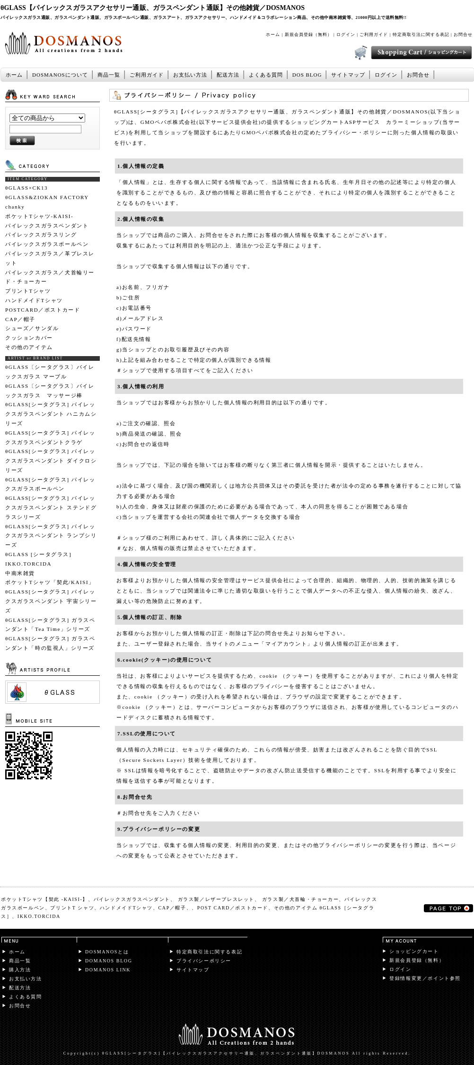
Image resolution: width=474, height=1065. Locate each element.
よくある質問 (266, 75)
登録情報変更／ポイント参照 (425, 978)
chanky (15, 207)
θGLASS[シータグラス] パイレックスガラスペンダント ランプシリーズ (51, 536)
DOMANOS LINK (108, 969)
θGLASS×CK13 (26, 188)
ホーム (273, 34)
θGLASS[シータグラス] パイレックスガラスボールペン (50, 484)
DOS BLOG (307, 75)
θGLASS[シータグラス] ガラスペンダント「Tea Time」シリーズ (50, 624)
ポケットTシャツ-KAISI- (39, 216)
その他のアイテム (29, 347)
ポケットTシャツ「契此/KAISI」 (50, 582)
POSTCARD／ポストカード (42, 310)
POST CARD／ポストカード (232, 907)
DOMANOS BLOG (108, 960)
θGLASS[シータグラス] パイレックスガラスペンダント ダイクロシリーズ (51, 460)
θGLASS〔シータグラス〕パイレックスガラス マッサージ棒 (49, 390)
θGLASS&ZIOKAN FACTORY (47, 197)
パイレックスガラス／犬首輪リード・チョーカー (50, 277)
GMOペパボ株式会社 (168, 122)
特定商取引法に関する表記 (421, 34)
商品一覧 (108, 75)
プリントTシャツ (28, 291)
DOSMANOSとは (107, 951)
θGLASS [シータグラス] (38, 554)
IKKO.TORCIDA (28, 564)
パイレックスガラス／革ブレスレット (50, 258)
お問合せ (463, 34)
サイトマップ (348, 75)
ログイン (345, 34)
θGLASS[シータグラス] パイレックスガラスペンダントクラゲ (50, 437)
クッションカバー (29, 337)
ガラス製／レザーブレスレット (216, 899)
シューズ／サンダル (32, 328)
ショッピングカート (414, 951)
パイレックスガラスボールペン (46, 244)
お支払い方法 (190, 75)
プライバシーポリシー (203, 960)
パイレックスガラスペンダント (46, 225)
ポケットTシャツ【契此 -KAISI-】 (44, 899)
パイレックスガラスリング (41, 234)
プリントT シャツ (72, 907)
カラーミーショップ (412, 122)
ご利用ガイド (374, 34)
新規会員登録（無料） (308, 34)
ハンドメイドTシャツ (34, 300)
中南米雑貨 (20, 573)
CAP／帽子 (20, 319)
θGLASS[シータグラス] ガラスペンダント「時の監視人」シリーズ (50, 643)
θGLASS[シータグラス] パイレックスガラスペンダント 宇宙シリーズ (51, 601)
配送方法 (228, 75)
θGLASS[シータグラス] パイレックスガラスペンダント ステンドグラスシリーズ (51, 507)
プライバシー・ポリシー (354, 132)
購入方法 (20, 969)
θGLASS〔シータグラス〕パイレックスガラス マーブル (49, 371)
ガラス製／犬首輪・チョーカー (300, 899)
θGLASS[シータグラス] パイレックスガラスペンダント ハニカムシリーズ (51, 414)
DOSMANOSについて (60, 75)
